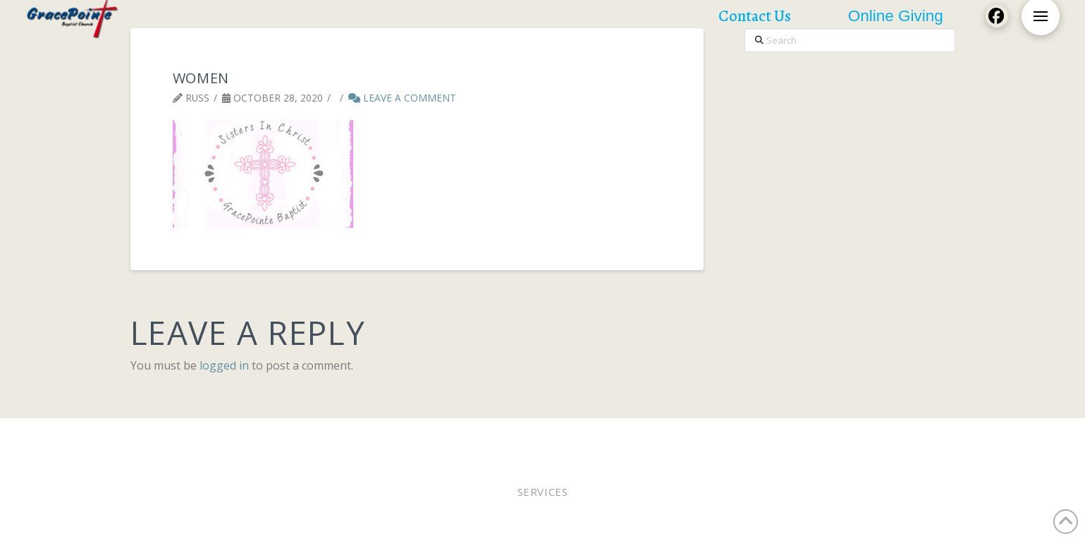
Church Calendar (823, 437)
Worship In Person (234, 437)
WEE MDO (648, 437)
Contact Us (908, 437)
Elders (481, 437)
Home (161, 437)
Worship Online (334, 437)
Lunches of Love (724, 437)
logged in (224, 365)
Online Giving (545, 437)
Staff (604, 437)
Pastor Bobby (420, 437)
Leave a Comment (402, 97)
